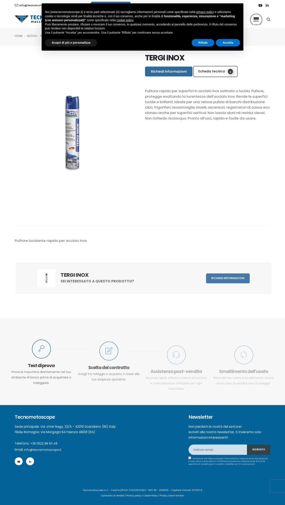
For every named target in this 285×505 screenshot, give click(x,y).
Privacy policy (134, 495)
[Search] (268, 19)
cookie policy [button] (125, 20)
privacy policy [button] (205, 12)
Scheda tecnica (215, 71)
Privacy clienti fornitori (174, 495)
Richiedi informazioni (169, 71)
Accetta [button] (228, 42)
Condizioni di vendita (111, 495)
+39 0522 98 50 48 (44, 443)
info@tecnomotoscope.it (44, 449)
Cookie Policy (151, 495)
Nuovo (32, 36)
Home (19, 36)
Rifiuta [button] (203, 42)
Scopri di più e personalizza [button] (71, 42)
